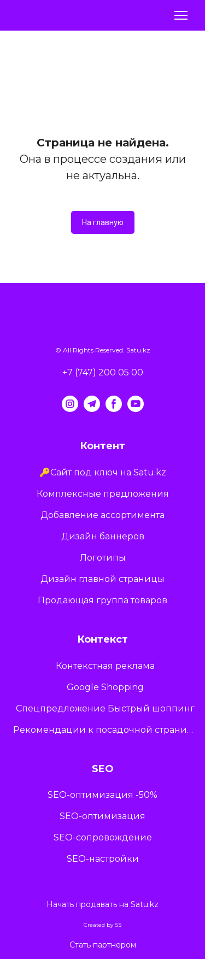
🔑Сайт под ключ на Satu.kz (102, 472)
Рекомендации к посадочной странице (105, 730)
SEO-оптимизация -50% (102, 795)
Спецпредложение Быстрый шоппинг (105, 708)
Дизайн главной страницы (102, 579)
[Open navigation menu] (181, 15)
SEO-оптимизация (102, 816)
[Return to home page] (43, 15)
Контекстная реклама (105, 666)
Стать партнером (102, 945)
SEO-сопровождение (103, 837)
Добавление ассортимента (102, 515)
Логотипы (103, 557)
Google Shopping (105, 687)
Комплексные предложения (103, 494)
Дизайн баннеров (102, 536)
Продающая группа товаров (102, 600)
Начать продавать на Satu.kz (102, 904)
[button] (102, 222)
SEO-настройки (103, 859)
